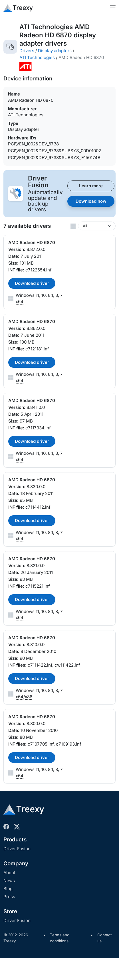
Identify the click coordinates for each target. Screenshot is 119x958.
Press (9, 896)
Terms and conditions (59, 938)
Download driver (32, 283)
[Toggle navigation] (113, 7)
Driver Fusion (17, 848)
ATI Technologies (37, 57)
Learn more (91, 185)
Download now (91, 201)
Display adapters (55, 50)
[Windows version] (97, 226)
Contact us (104, 938)
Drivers (26, 50)
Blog (8, 888)
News (9, 880)
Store (10, 911)
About (9, 872)
